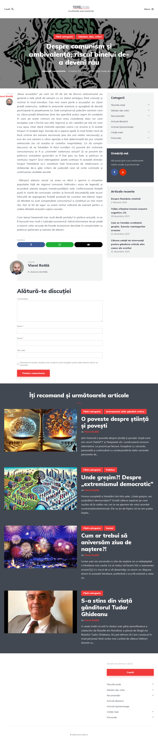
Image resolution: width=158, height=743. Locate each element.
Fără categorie (64, 36)
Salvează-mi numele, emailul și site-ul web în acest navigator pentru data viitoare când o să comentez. (59, 363)
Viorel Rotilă (38, 265)
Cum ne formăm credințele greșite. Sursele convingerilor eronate (128, 226)
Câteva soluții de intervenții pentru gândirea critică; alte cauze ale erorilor (128, 244)
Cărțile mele (117, 132)
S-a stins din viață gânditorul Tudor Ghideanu (106, 607)
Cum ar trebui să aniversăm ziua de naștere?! (106, 542)
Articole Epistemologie (122, 126)
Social (109, 528)
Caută (130, 672)
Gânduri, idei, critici (90, 36)
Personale (116, 138)
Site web (21, 350)
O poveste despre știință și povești (115, 422)
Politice (110, 469)
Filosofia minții (118, 105)
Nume (20, 326)
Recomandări (117, 116)
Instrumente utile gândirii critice (125, 411)
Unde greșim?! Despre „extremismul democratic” (117, 480)
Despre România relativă (125, 198)
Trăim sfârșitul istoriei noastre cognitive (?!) (129, 210)
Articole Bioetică (119, 121)
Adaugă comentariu (53, 71)
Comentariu (22, 299)
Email (20, 338)
